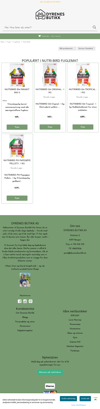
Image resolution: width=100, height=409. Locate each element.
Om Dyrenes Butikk (25, 313)
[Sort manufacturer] (67, 49)
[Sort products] (86, 49)
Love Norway (75, 320)
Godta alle (85, 398)
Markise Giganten (75, 346)
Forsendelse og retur (25, 322)
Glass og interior (75, 333)
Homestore (75, 329)
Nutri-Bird (25, 42)
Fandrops (75, 351)
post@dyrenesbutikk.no (75, 253)
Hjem (2, 42)
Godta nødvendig (68, 398)
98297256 (77, 249)
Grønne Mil (75, 342)
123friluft (75, 316)
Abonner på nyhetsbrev (50, 372)
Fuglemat (16, 42)
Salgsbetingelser (25, 331)
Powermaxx (75, 324)
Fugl (8, 42)
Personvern (25, 326)
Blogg (25, 317)
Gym (75, 338)
